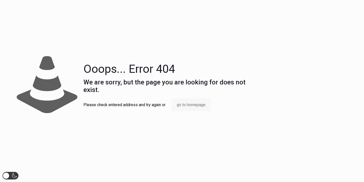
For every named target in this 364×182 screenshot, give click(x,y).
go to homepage (191, 104)
